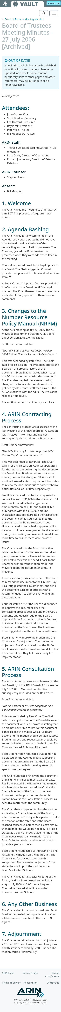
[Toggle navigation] (53, 13)
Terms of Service (11, 982)
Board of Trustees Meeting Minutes (24, 19)
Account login (30, 973)
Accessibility (30, 982)
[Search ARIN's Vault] (43, 13)
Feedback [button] (53, 3)
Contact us (53, 982)
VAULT (29, 4)
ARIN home (8, 973)
